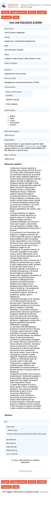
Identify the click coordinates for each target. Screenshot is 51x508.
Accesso (6, 17)
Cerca (32, 12)
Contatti (41, 12)
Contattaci (44, 492)
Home (5, 12)
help (16, 17)
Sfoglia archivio (18, 12)
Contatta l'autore (25, 471)
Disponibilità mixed (32, 146)
